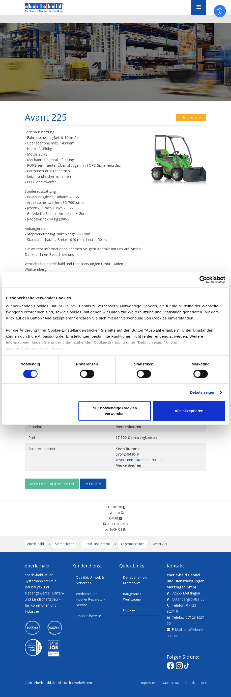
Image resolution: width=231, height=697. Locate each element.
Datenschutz (171, 683)
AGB (204, 683)
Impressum (148, 683)
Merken (93, 483)
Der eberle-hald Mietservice (135, 580)
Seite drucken (115, 524)
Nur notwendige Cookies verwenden (115, 411)
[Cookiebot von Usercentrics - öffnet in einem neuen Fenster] (203, 279)
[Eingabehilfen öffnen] (220, 11)
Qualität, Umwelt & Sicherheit (90, 580)
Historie (129, 610)
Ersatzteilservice (88, 615)
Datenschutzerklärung (42, 348)
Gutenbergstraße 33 (188, 599)
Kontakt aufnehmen (52, 483)
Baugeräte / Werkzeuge (132, 596)
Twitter (115, 513)
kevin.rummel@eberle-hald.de (139, 459)
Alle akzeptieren (189, 411)
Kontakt (190, 683)
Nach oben (115, 529)
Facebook (115, 507)
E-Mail (115, 518)
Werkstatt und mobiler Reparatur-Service (90, 599)
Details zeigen (202, 392)
